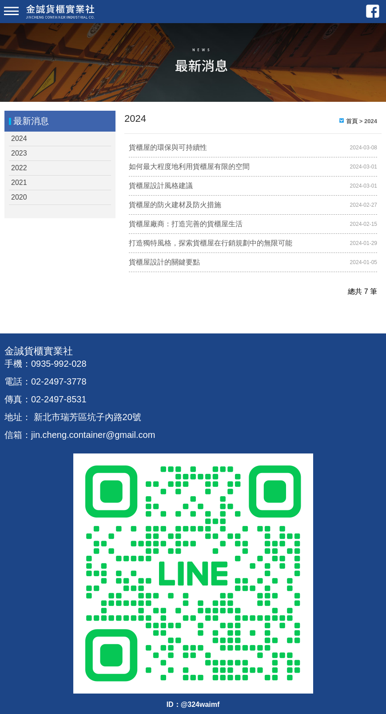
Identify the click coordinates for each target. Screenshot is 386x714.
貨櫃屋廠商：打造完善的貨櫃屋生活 (186, 224)
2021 (19, 182)
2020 (19, 197)
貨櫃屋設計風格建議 (161, 185)
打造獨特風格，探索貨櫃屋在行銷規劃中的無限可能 (210, 243)
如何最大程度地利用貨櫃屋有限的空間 (189, 166)
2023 (19, 153)
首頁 (352, 121)
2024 (19, 138)
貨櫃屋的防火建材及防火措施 (175, 205)
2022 (19, 168)
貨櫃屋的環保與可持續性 (168, 147)
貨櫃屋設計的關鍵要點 (164, 262)
